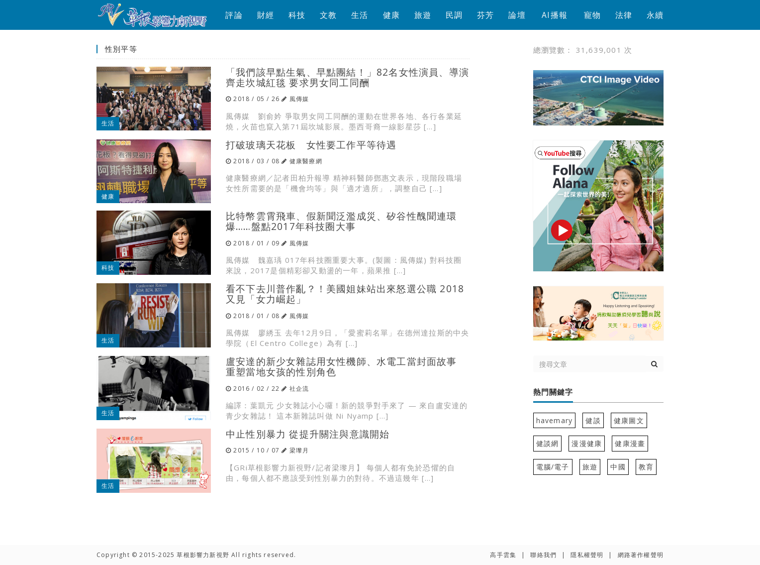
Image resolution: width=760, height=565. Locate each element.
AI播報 (555, 14)
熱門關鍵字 (553, 392)
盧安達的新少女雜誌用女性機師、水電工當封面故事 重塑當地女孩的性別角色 (341, 366)
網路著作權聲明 (641, 555)
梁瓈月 (299, 450)
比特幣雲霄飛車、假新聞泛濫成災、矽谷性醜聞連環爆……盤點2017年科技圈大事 (341, 221)
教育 (646, 466)
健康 (391, 14)
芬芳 (485, 14)
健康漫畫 (630, 443)
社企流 (299, 388)
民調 (454, 14)
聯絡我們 (543, 555)
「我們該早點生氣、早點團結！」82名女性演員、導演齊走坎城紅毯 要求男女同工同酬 (347, 77)
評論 (233, 14)
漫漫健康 (586, 443)
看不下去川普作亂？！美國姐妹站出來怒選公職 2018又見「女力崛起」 (345, 294)
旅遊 (422, 14)
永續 (655, 14)
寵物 (592, 14)
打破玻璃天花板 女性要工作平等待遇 (311, 144)
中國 (617, 466)
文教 (328, 14)
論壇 (516, 14)
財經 (265, 14)
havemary (554, 420)
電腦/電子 (553, 466)
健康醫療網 (305, 161)
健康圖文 (629, 420)
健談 (592, 420)
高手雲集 (503, 555)
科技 (296, 14)
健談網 (547, 443)
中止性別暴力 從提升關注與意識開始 (307, 434)
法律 (623, 14)
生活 (359, 14)
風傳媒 (299, 99)
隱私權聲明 (586, 555)
